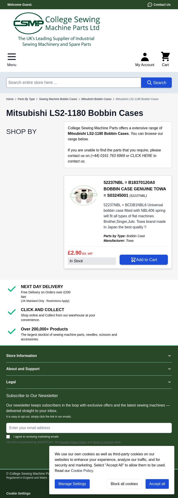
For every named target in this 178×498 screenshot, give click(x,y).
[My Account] (144, 59)
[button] (89, 355)
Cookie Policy (82, 471)
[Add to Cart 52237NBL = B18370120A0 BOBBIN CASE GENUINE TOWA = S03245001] (144, 260)
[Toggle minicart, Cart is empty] (165, 59)
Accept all (157, 484)
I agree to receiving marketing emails (32, 437)
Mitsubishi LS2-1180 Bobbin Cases (137, 99)
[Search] (156, 82)
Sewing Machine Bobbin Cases (58, 99)
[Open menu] (11, 59)
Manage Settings (72, 484)
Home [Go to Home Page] (10, 99)
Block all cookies (124, 484)
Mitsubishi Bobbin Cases (96, 99)
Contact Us (159, 4)
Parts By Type (26, 99)
